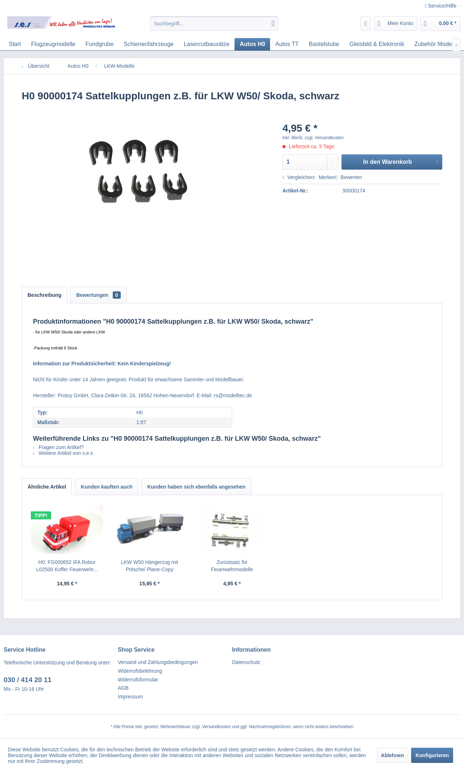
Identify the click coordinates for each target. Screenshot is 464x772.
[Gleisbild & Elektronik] (376, 44)
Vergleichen (298, 177)
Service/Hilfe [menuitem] (441, 6)
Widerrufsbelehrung (140, 671)
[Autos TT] (287, 44)
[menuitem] (214, 23)
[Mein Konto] (395, 23)
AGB (123, 688)
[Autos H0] (252, 44)
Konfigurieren (432, 755)
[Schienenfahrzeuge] (149, 44)
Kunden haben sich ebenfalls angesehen (196, 487)
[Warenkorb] (440, 23)
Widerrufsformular (138, 679)
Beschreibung (44, 295)
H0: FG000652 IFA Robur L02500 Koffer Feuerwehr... (67, 565)
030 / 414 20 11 (27, 680)
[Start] (15, 44)
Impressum (130, 697)
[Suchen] (273, 23)
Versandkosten (216, 726)
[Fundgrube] (99, 44)
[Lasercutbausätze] (207, 44)
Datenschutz (246, 662)
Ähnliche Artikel (47, 487)
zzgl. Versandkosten (324, 137)
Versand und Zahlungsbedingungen (158, 662)
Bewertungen (98, 295)
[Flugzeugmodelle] (53, 44)
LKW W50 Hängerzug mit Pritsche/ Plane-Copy (149, 565)
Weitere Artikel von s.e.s (63, 453)
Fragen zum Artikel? (58, 447)
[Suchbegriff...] (214, 23)
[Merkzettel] (366, 23)
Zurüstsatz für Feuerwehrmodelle (232, 565)
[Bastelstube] (324, 44)
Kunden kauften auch (106, 487)
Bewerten (349, 177)
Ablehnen (392, 755)
